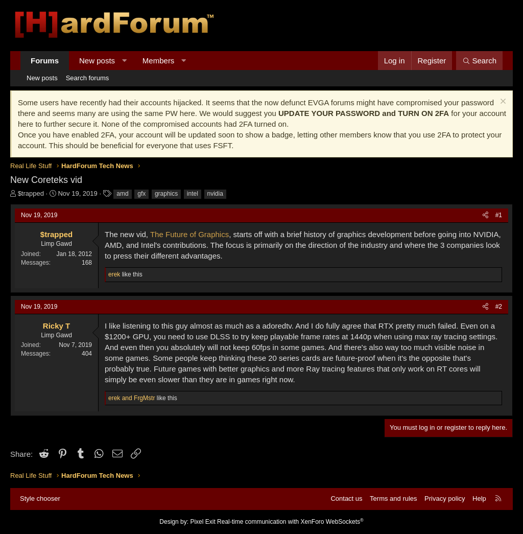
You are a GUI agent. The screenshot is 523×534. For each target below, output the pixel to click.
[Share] (485, 215)
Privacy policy (444, 498)
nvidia (215, 193)
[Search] (479, 60)
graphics (166, 193)
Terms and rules (393, 498)
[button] (124, 60)
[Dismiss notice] (501, 102)
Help (479, 498)
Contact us (346, 498)
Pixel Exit (202, 521)
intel (192, 193)
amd (122, 193)
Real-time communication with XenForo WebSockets (290, 521)
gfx (141, 193)
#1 (498, 215)
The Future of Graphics (189, 234)
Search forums (87, 78)
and (131, 398)
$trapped (31, 193)
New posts (97, 60)
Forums (45, 60)
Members (158, 60)
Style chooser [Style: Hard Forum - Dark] (40, 498)
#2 (498, 306)
